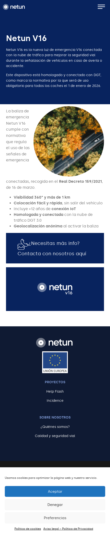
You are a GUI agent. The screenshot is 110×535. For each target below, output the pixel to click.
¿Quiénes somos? (55, 427)
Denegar (55, 505)
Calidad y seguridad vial (55, 436)
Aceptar (55, 491)
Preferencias (55, 518)
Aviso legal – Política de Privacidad (68, 528)
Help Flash (55, 391)
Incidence (55, 401)
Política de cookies (27, 528)
